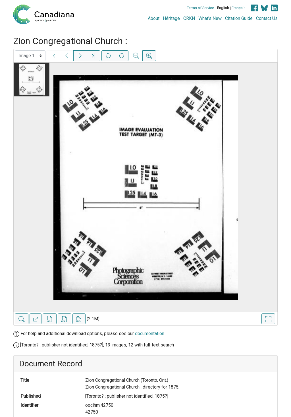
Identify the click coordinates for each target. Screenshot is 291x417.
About (153, 18)
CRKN (189, 18)
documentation (149, 333)
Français (239, 8)
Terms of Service (200, 8)
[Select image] (30, 55)
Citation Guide (239, 18)
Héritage (171, 18)
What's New (210, 18)
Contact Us (267, 18)
